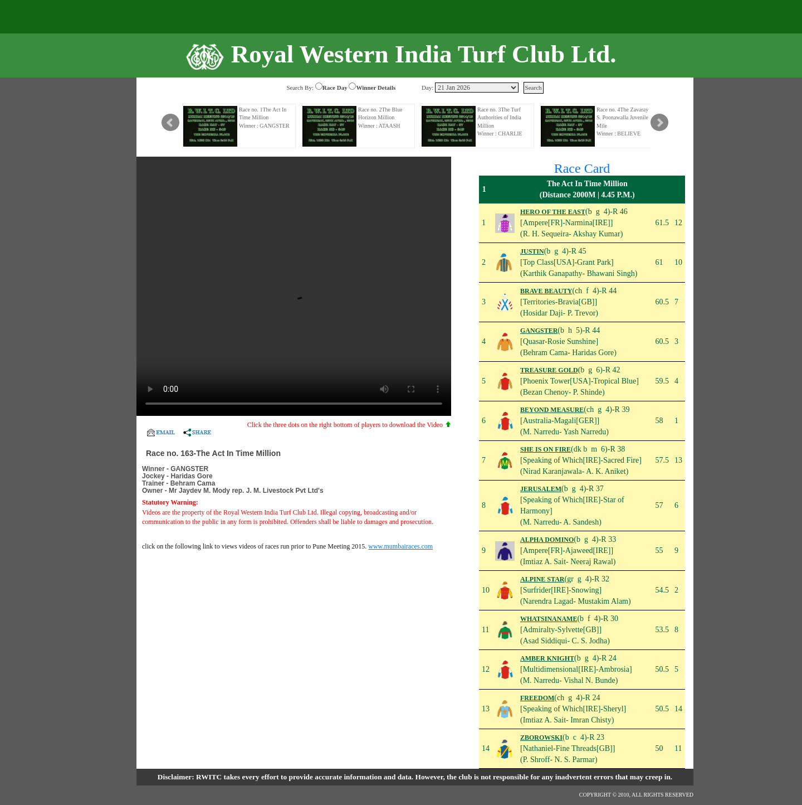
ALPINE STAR (542, 579)
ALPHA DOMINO (547, 540)
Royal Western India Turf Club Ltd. (424, 54)
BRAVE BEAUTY (546, 291)
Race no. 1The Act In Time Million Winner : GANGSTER (264, 117)
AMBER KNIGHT (547, 658)
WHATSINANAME (548, 619)
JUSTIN (532, 251)
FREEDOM (537, 698)
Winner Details (375, 87)
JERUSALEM (540, 489)
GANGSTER (539, 330)
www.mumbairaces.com (400, 546)
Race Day (335, 87)
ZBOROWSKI (541, 737)
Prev (170, 123)
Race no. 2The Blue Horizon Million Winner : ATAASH (380, 117)
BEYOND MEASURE (552, 410)
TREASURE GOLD (549, 370)
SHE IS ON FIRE (545, 449)
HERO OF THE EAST (552, 212)
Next (659, 123)
